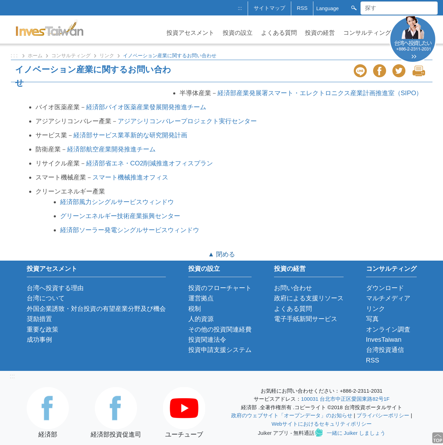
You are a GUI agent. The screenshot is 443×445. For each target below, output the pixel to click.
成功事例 (39, 339)
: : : (15, 55)
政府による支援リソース (309, 298)
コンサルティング (367, 33)
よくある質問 (279, 33)
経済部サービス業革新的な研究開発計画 (130, 135)
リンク (106, 55)
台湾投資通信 (385, 349)
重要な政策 (42, 329)
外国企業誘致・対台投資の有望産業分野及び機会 (96, 308)
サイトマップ (269, 8)
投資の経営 (320, 33)
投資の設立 (238, 33)
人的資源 (201, 318)
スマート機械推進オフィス (130, 177)
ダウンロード (385, 288)
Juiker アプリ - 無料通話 (286, 433)
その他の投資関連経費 (220, 329)
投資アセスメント (190, 33)
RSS (302, 8)
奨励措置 (39, 318)
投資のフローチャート (220, 288)
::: (240, 8)
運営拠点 (201, 298)
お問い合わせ (293, 288)
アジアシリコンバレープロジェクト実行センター (187, 121)
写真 (372, 318)
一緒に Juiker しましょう (356, 433)
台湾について (46, 298)
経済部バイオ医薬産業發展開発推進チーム (146, 107)
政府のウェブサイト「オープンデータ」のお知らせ (291, 415)
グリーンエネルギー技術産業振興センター (120, 216)
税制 (194, 308)
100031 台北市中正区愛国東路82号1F (345, 399)
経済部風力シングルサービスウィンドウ (117, 201)
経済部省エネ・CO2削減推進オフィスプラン (149, 163)
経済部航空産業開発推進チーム (111, 149)
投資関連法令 (207, 339)
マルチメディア (388, 298)
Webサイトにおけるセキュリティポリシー (322, 424)
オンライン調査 (388, 329)
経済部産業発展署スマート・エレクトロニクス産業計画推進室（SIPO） (320, 93)
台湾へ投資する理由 (55, 288)
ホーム (35, 55)
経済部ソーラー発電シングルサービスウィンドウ (129, 230)
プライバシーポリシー (383, 415)
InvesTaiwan (384, 339)
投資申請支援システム (220, 349)
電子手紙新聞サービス (305, 318)
